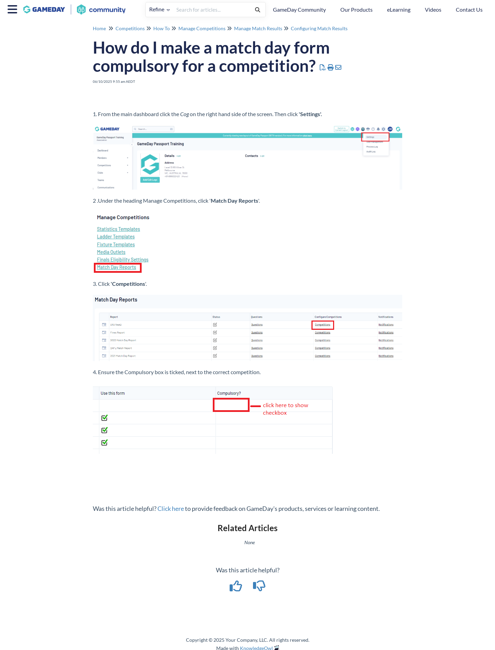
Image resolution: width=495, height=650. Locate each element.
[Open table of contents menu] (13, 8)
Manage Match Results (258, 28)
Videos (433, 9)
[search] (211, 9)
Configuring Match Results (319, 28)
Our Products (356, 9)
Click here (170, 508)
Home (99, 28)
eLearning (398, 9)
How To (161, 28)
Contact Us (469, 9)
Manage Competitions (202, 28)
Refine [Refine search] (159, 9)
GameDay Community (299, 9)
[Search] (257, 9)
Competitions (130, 28)
